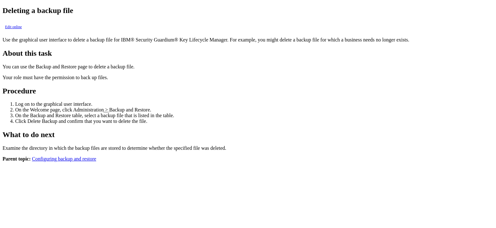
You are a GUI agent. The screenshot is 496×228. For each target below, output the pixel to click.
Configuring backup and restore (64, 159)
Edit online (13, 27)
